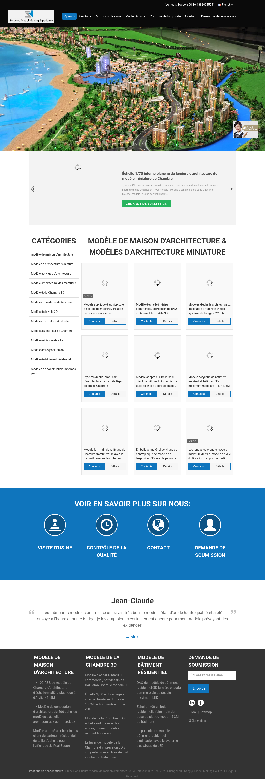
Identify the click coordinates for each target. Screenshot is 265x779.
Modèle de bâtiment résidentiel (51, 359)
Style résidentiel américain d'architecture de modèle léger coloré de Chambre (103, 381)
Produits (85, 16)
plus (132, 636)
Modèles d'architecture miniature (52, 264)
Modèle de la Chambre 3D (47, 292)
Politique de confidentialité (46, 771)
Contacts (94, 321)
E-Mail (193, 712)
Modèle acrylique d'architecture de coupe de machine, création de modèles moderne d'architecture (104, 309)
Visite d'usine (135, 16)
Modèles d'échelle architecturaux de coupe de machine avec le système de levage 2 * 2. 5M (209, 309)
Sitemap (206, 712)
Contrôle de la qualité (165, 16)
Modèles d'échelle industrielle (50, 321)
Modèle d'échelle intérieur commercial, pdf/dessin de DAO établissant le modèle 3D (156, 309)
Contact (191, 16)
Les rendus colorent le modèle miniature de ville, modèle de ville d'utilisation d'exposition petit (209, 454)
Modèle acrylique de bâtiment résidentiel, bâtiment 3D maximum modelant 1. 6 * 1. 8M (209, 381)
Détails (115, 321)
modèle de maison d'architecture (52, 254)
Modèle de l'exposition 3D (47, 350)
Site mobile (197, 720)
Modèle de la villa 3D (44, 311)
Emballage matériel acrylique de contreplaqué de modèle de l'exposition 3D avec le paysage (156, 454)
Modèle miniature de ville (47, 340)
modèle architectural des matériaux (54, 283)
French (227, 4)
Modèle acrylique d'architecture (51, 273)
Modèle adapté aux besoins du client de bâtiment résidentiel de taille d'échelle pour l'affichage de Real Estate (157, 381)
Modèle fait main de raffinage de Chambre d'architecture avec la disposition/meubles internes (104, 454)
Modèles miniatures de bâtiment (52, 302)
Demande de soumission (219, 16)
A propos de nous (109, 16)
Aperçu (69, 16)
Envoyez (198, 688)
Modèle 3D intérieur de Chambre (51, 330)
